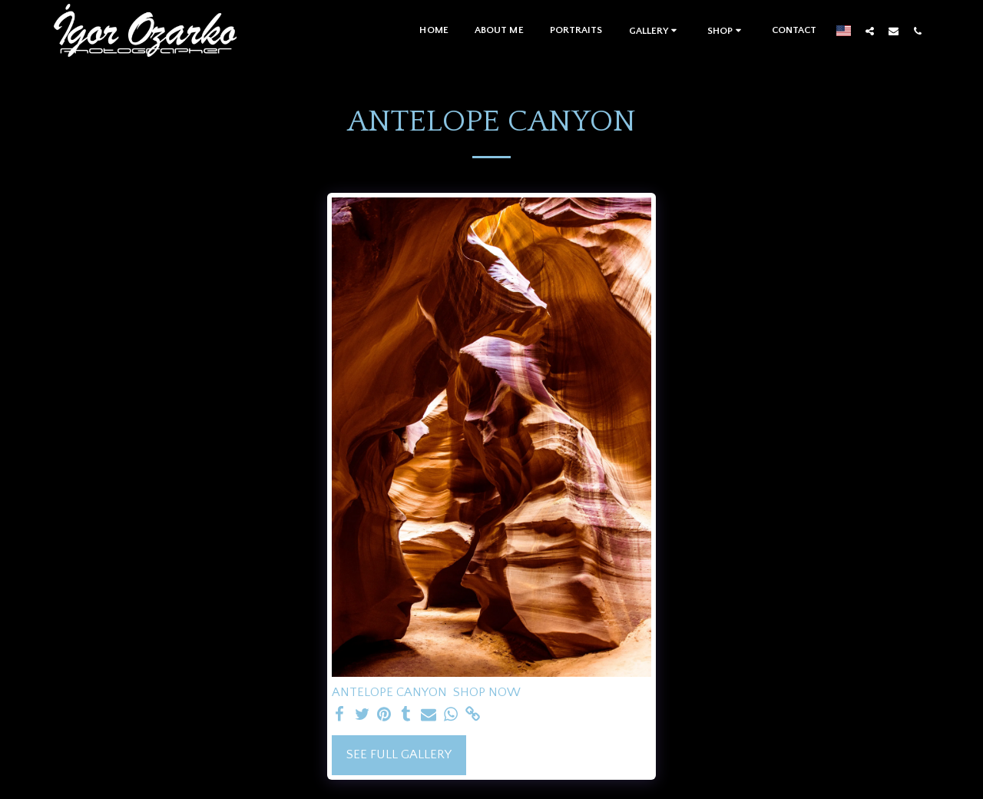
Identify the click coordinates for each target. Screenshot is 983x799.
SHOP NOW (487, 692)
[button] (655, 30)
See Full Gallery (399, 754)
